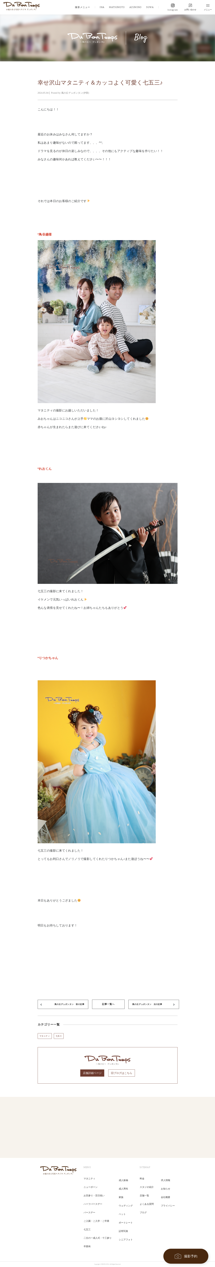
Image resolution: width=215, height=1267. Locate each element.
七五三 (59, 1036)
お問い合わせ (190, 10)
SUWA (150, 7)
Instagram (173, 10)
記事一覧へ (108, 1004)
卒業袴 (87, 1246)
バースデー (89, 1212)
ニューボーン (91, 1187)
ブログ (143, 1212)
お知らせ (165, 1189)
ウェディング (126, 1205)
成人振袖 (123, 1180)
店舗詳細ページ (92, 1073)
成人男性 (123, 1189)
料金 (142, 1178)
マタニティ (44, 1036)
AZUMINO (135, 7)
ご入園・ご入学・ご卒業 (96, 1221)
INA (102, 7)
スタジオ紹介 (147, 1187)
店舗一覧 (144, 1195)
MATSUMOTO (117, 7)
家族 (121, 1197)
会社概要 (165, 1197)
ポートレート (126, 1222)
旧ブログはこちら (121, 1073)
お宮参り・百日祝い (94, 1195)
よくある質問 (147, 1204)
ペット (122, 1214)
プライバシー (168, 1205)
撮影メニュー (82, 7)
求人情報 (165, 1180)
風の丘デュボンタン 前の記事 (69, 1004)
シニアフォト (126, 1239)
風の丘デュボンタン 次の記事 (147, 1004)
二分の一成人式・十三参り (98, 1238)
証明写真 (123, 1231)
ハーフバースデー (93, 1204)
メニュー (208, 10)
